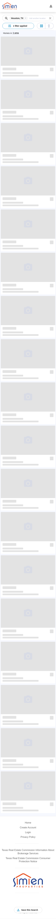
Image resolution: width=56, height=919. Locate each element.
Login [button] (28, 832)
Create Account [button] (28, 827)
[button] (19, 18)
